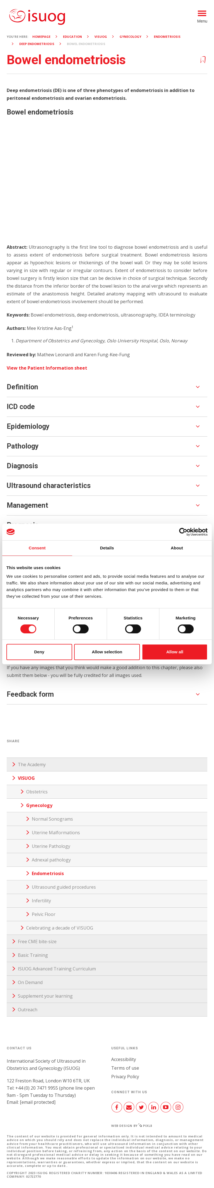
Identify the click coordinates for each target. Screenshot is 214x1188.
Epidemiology (28, 426)
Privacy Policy (125, 1077)
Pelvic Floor (43, 914)
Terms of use (125, 1068)
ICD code (21, 407)
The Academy (32, 764)
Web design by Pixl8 (131, 1126)
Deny (39, 651)
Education (72, 36)
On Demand (30, 982)
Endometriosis (167, 36)
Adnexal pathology (51, 860)
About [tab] (177, 548)
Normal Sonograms (52, 819)
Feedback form (30, 694)
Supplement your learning (45, 996)
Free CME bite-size (37, 941)
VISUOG (100, 36)
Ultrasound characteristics (49, 486)
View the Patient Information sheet (47, 368)
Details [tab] (107, 548)
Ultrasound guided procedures (64, 887)
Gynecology (130, 36)
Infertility (41, 901)
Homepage (41, 36)
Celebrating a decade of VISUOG (59, 928)
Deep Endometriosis (36, 44)
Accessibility (123, 1059)
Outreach (27, 1010)
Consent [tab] (37, 548)
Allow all (174, 651)
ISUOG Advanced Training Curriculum (57, 969)
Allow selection (107, 651)
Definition (22, 387)
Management (27, 505)
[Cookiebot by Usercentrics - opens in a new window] (183, 532)
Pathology (23, 446)
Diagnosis (22, 466)
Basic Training (33, 955)
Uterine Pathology (51, 846)
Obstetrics (37, 792)
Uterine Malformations (56, 833)
